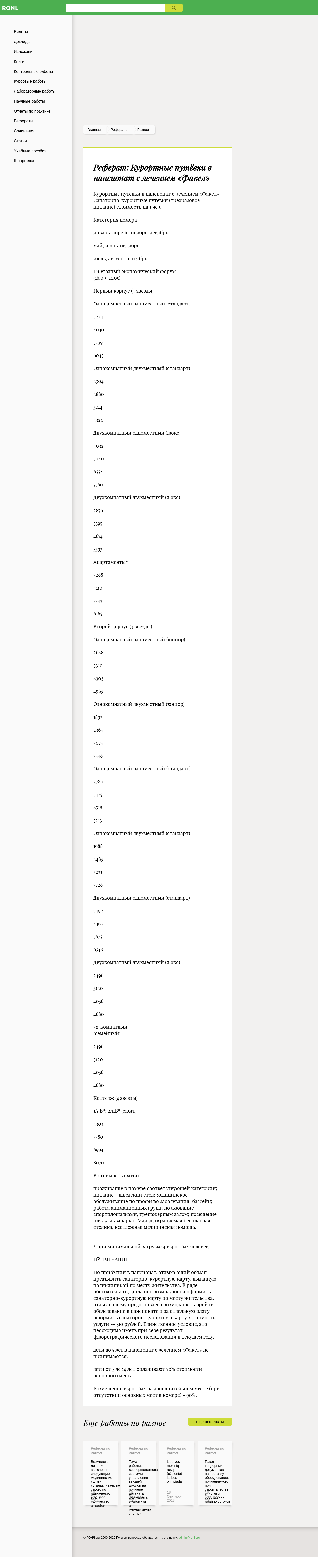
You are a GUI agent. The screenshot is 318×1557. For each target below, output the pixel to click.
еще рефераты (210, 1422)
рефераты (119, 130)
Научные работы (29, 101)
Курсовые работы (30, 81)
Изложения (24, 51)
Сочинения (24, 131)
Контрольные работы (33, 71)
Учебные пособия (30, 151)
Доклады (22, 41)
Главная (94, 130)
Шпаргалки (24, 161)
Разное (143, 130)
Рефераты (23, 121)
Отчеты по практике (32, 111)
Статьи (20, 141)
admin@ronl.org (189, 1537)
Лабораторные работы (35, 91)
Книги (19, 61)
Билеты (21, 32)
